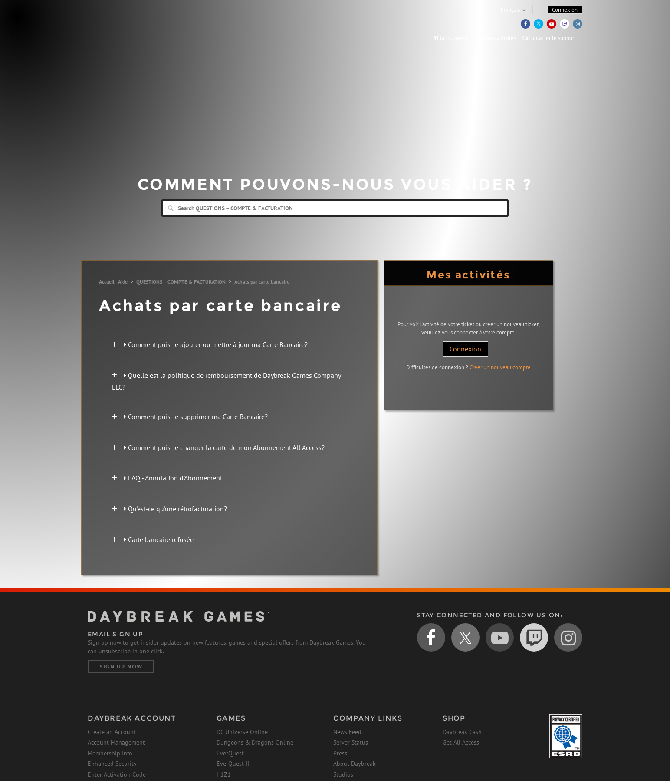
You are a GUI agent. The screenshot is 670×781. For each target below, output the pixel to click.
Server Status (350, 742)
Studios (343, 774)
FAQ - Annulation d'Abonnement (173, 477)
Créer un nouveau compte (500, 367)
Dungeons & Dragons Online (255, 742)
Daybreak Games (126, 24)
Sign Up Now (120, 666)
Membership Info (110, 753)
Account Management (116, 742)
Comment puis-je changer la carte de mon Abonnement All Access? (224, 447)
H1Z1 (224, 774)
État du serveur (453, 38)
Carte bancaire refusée (159, 539)
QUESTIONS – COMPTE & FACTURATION (181, 281)
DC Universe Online (242, 732)
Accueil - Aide (113, 281)
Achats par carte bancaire (261, 281)
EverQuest (230, 753)
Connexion (465, 348)
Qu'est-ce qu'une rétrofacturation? (175, 508)
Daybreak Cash (462, 732)
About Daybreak (354, 764)
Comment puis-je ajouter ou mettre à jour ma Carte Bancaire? (216, 344)
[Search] (335, 208)
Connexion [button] (565, 9)
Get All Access (461, 742)
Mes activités (497, 38)
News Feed (347, 732)
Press (340, 753)
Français (510, 9)
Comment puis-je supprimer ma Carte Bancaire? (196, 416)
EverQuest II (233, 764)
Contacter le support (549, 38)
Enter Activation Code (117, 774)
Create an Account (112, 732)
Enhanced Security (112, 764)
